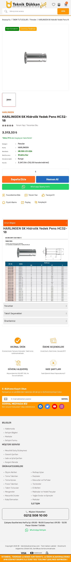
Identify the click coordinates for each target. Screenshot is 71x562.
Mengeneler (10, 492)
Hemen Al (52, 179)
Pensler (21, 144)
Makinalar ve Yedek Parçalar (44, 492)
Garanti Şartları (11, 454)
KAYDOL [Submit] (65, 399)
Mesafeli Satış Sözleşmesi (16, 450)
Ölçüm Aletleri (11, 472)
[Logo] (26, 4)
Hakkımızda (10, 429)
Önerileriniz (9, 321)
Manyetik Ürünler (12, 496)
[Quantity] (35, 172)
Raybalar (36, 476)
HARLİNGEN (8, 112)
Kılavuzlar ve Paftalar (42, 480)
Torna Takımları (11, 476)
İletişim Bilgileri (11, 433)
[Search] (35, 11)
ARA (63, 11)
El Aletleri (36, 488)
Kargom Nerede (11, 462)
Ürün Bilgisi (9, 223)
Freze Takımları (11, 484)
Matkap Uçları (38, 472)
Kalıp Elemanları (11, 499)
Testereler (37, 484)
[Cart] (66, 5)
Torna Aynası (10, 480)
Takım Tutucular (12, 488)
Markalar (8, 436)
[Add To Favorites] (11, 195)
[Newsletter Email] (35, 399)
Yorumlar (8, 306)
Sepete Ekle (18, 179)
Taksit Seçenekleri (13, 313)
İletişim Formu (11, 440)
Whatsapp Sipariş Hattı (35, 187)
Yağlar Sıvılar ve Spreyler (43, 496)
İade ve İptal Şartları (13, 458)
